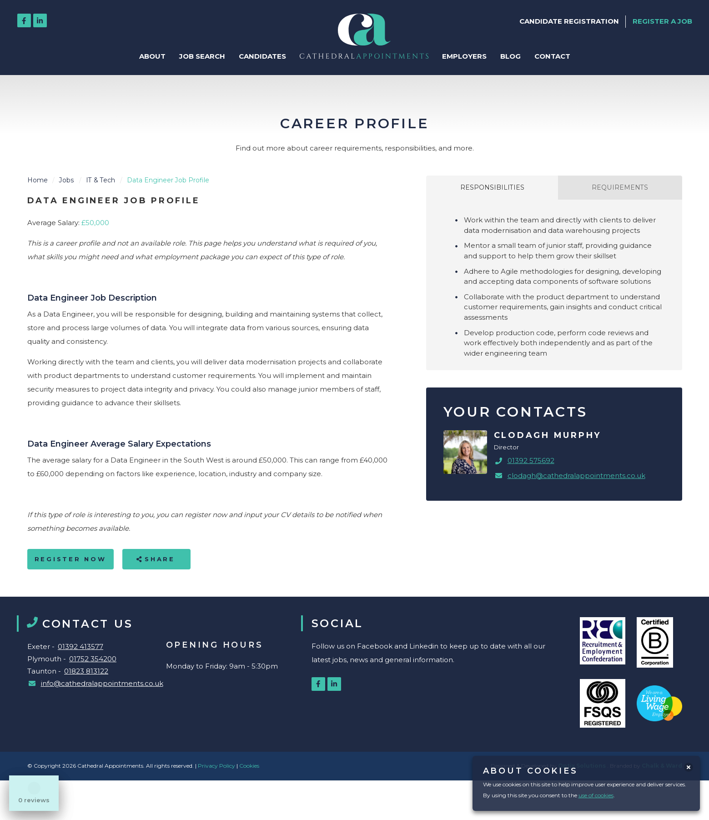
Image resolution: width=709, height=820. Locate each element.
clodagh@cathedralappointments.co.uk (576, 475)
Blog (510, 56)
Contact (552, 56)
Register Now (70, 559)
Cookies (249, 765)
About (152, 56)
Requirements (620, 187)
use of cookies (595, 795)
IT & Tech (100, 180)
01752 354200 (92, 658)
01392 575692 (531, 460)
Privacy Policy (217, 765)
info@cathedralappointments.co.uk (102, 683)
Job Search (202, 56)
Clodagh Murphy (548, 435)
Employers (464, 56)
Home (37, 180)
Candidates (262, 56)
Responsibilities (492, 187)
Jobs (66, 180)
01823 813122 (86, 671)
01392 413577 (80, 646)
